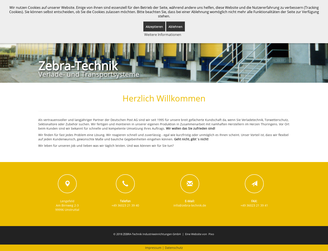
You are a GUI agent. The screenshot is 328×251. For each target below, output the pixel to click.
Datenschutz (174, 248)
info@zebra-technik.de (189, 205)
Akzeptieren (154, 26)
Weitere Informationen (162, 34)
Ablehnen (175, 26)
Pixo (211, 234)
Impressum (153, 248)
